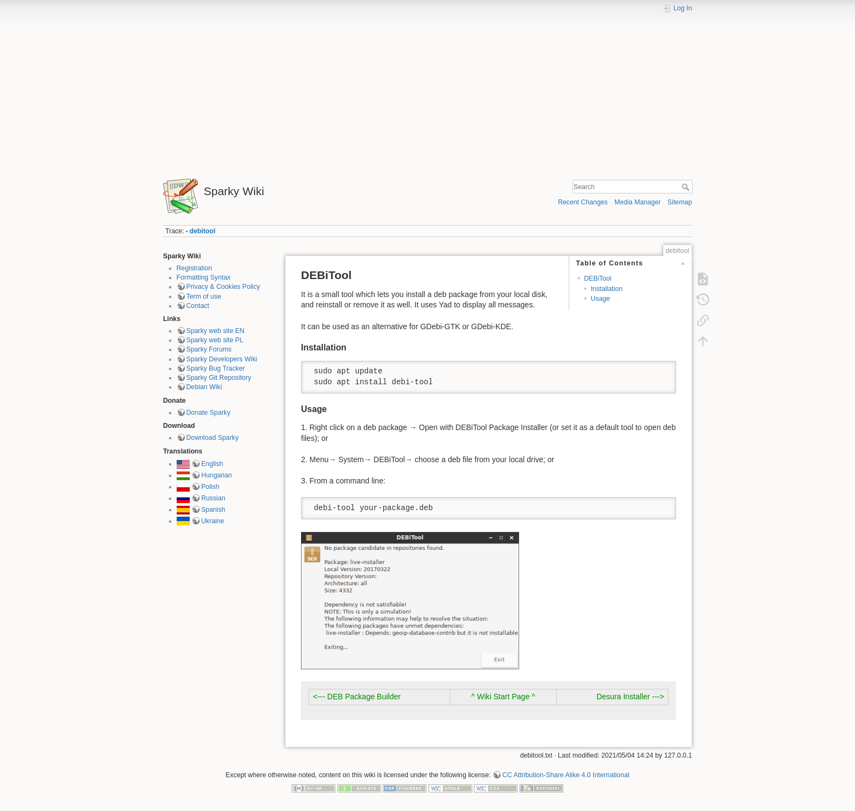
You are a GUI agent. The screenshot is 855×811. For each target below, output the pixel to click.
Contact (197, 306)
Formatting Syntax (204, 277)
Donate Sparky (208, 412)
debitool (203, 231)
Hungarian (216, 475)
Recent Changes (582, 202)
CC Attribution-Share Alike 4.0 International (565, 775)
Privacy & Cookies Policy (223, 286)
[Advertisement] (427, 91)
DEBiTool (597, 278)
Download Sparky (212, 437)
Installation (607, 289)
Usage (600, 298)
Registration (194, 268)
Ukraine (212, 521)
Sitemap (679, 202)
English (212, 464)
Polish (210, 487)
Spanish (213, 509)
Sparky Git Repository (218, 378)
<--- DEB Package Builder (357, 696)
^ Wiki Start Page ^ (503, 696)
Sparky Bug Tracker (215, 368)
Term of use (203, 296)
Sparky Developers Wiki (221, 359)
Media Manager (638, 202)
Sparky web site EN (215, 331)
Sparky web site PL (215, 340)
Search (687, 187)
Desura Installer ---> (630, 696)
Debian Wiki (204, 387)
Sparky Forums (209, 349)
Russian (213, 498)
